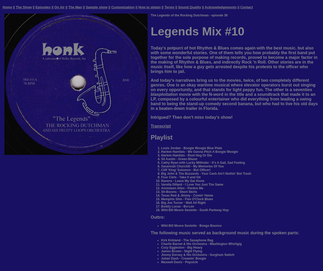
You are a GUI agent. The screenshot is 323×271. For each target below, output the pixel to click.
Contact (246, 7)
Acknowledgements (221, 7)
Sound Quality (189, 7)
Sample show (96, 7)
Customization (123, 7)
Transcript (161, 126)
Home (7, 7)
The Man (75, 7)
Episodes (43, 7)
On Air (59, 7)
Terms (169, 7)
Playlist (162, 137)
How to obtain (149, 7)
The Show (24, 7)
